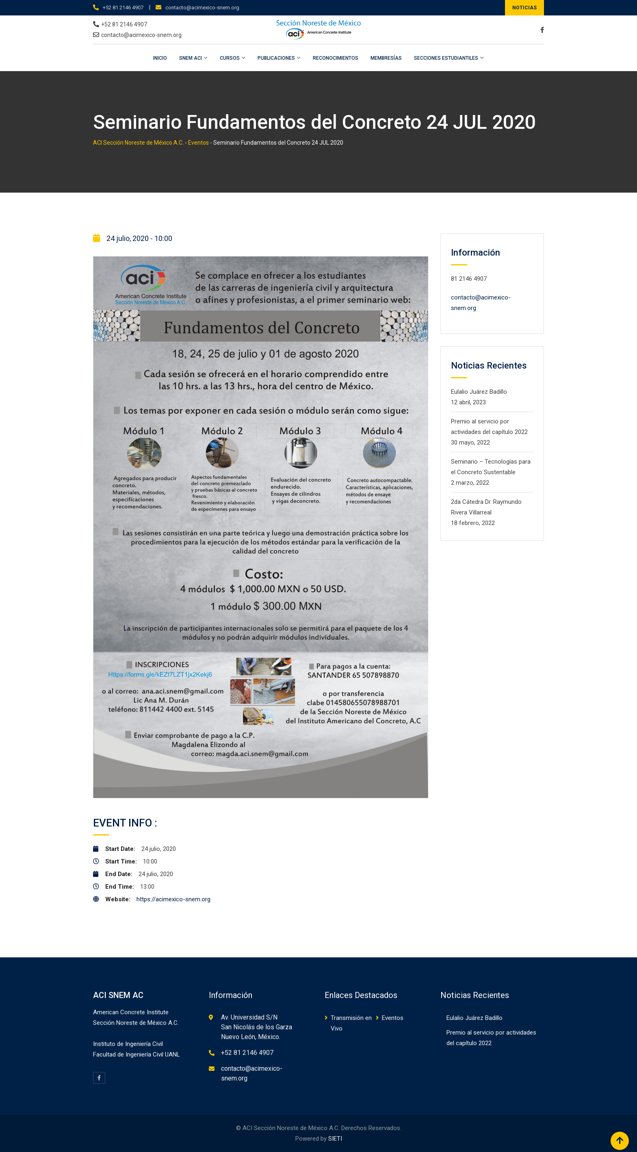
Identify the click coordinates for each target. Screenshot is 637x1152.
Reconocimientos (335, 58)
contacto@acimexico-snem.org (202, 7)
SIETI (335, 1138)
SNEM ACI (190, 58)
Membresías (386, 58)
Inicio (160, 58)
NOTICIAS (524, 8)
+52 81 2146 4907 (123, 7)
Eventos (392, 1018)
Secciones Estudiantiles (446, 58)
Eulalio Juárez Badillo (479, 391)
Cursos (230, 58)
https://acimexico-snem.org (173, 899)
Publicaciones (276, 58)
